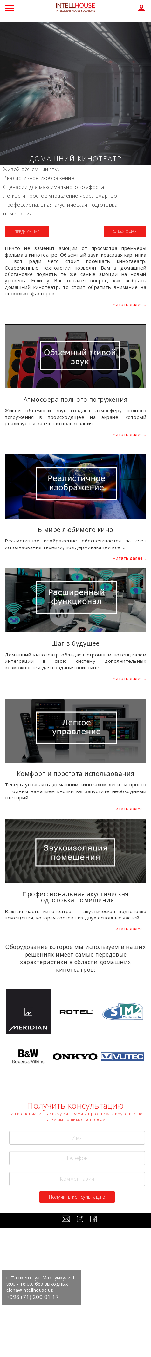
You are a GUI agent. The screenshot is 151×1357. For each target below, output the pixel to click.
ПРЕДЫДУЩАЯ (27, 231)
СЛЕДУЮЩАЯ (125, 231)
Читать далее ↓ (130, 304)
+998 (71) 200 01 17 (32, 1297)
